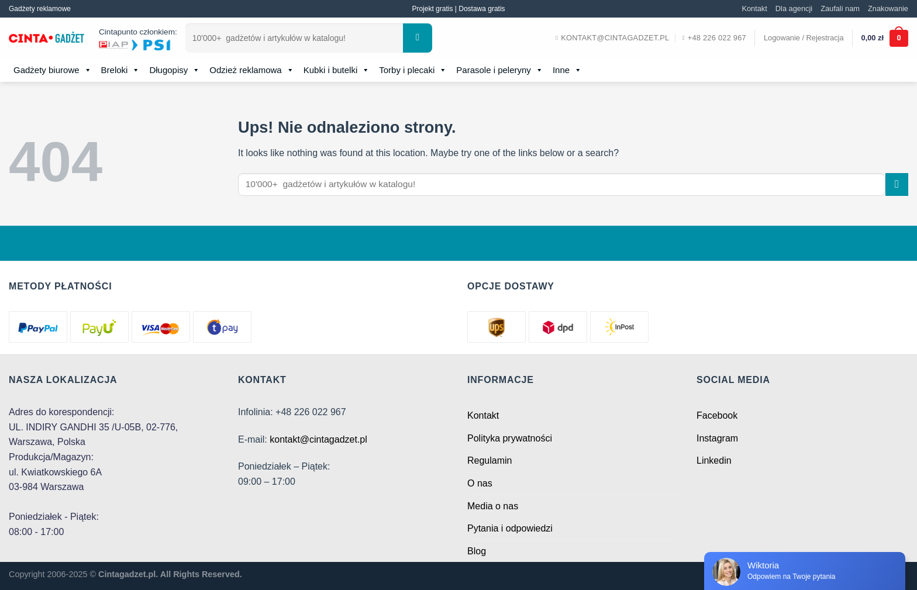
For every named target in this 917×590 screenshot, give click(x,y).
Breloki (120, 70)
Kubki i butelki (337, 70)
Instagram (717, 438)
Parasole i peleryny (499, 70)
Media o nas (492, 506)
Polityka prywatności (509, 438)
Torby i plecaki (413, 70)
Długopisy (174, 70)
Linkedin (714, 460)
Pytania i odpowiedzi (510, 528)
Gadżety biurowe (52, 70)
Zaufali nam (840, 8)
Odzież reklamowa (251, 70)
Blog (476, 551)
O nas (479, 483)
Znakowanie (888, 8)
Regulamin (489, 460)
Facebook (717, 415)
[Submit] (417, 38)
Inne (567, 70)
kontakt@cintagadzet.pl (318, 439)
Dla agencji (793, 8)
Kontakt (754, 8)
